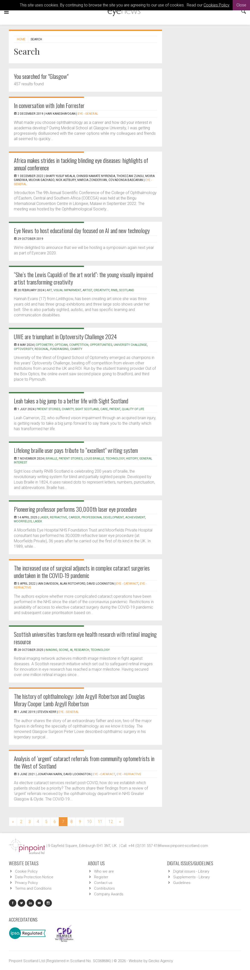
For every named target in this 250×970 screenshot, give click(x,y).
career (74, 517)
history (132, 458)
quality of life (133, 409)
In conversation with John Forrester (49, 105)
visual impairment (67, 290)
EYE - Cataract (127, 583)
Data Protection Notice (34, 877)
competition (78, 345)
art (49, 290)
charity (76, 349)
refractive (58, 517)
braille (51, 458)
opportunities (101, 345)
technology (115, 458)
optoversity (23, 349)
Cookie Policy (26, 871)
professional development (103, 517)
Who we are (104, 871)
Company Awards (108, 894)
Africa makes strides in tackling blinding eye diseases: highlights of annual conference (81, 164)
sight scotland (87, 409)
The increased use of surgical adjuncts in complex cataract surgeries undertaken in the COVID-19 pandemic (82, 571)
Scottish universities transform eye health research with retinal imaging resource (85, 638)
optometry (44, 345)
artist (87, 290)
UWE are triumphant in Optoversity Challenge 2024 (65, 336)
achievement (135, 517)
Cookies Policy (216, 5)
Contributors (104, 888)
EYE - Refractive (129, 774)
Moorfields (23, 521)
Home (21, 39)
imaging (51, 650)
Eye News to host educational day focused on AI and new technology (82, 230)
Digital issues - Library (191, 871)
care (104, 409)
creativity (101, 290)
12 (110, 821)
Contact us (103, 883)
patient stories (48, 409)
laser (44, 517)
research (81, 650)
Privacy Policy (26, 883)
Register (101, 877)
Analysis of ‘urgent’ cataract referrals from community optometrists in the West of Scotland (84, 762)
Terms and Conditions (33, 888)
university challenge (130, 345)
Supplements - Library (191, 877)
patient (114, 409)
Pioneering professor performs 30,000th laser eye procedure (75, 509)
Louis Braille (94, 458)
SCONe (63, 650)
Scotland (126, 290)
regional (42, 349)
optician (61, 345)
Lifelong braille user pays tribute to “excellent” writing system (76, 450)
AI (71, 650)
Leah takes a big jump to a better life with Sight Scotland (71, 400)
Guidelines (181, 883)
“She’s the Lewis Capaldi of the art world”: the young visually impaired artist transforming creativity (83, 278)
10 (89, 821)
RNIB (114, 290)
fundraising (59, 349)
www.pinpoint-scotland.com (185, 845)
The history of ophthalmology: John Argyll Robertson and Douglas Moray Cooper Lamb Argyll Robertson (79, 700)
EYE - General (88, 113)
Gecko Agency (160, 961)
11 (100, 821)
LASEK (37, 521)
